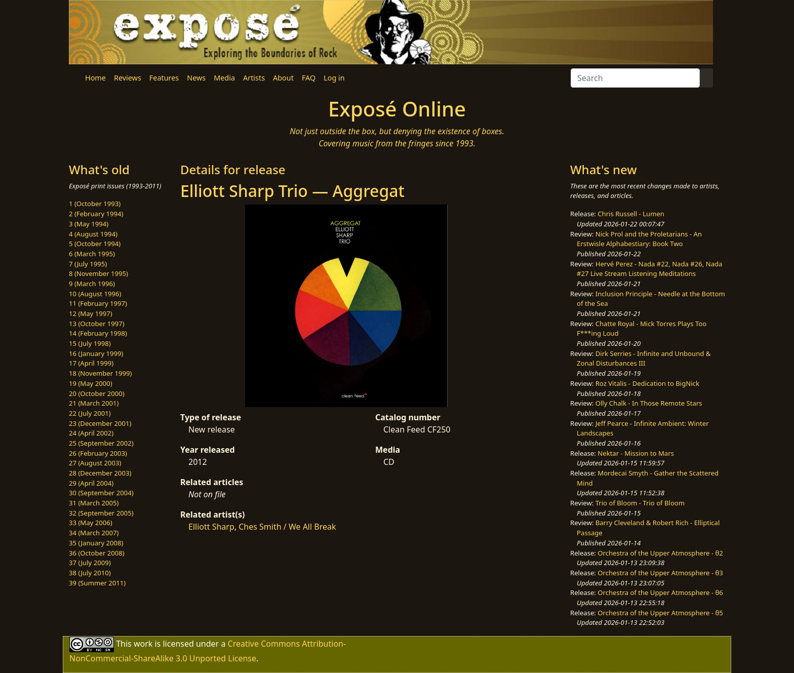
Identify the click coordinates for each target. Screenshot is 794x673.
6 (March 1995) (92, 253)
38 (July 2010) (90, 572)
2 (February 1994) (96, 213)
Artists (254, 78)
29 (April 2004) (91, 483)
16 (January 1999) (96, 353)
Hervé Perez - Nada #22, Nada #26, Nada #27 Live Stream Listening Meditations (649, 269)
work (143, 643)
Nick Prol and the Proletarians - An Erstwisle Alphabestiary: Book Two (639, 239)
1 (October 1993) (95, 203)
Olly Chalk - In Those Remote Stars (649, 403)
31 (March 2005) (93, 502)
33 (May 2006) (90, 522)
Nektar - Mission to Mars (636, 453)
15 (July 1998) (90, 343)
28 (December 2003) (100, 473)
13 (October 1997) (97, 323)
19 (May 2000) (90, 383)
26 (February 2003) (98, 453)
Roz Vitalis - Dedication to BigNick (647, 383)
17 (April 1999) (91, 363)
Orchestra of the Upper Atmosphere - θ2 (660, 553)
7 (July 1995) (88, 263)
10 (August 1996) (95, 293)
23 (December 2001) (100, 423)
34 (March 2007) (93, 532)
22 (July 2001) (90, 413)
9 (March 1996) (92, 283)
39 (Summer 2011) (97, 582)
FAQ (308, 78)
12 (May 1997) (90, 313)
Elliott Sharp (211, 526)
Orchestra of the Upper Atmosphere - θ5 (660, 612)
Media (224, 78)
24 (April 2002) (91, 433)
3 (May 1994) (88, 223)
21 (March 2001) (93, 403)
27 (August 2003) (95, 462)
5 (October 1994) (95, 243)
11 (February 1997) (98, 303)
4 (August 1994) (93, 234)
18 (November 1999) (100, 373)
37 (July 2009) (90, 562)
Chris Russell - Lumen (631, 213)
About (283, 78)
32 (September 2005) (101, 513)
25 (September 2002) (101, 443)
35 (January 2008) (96, 542)
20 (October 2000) (97, 393)
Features (164, 78)
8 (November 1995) (98, 273)
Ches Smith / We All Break (287, 526)
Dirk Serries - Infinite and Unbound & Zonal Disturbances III (643, 358)
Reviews (127, 78)
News (196, 78)
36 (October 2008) (97, 553)
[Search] (635, 78)
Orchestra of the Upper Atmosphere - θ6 (660, 592)
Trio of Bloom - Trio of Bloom (640, 502)
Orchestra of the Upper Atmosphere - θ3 (660, 572)
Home (95, 78)
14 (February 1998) (98, 333)
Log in (334, 78)
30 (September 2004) (101, 492)
